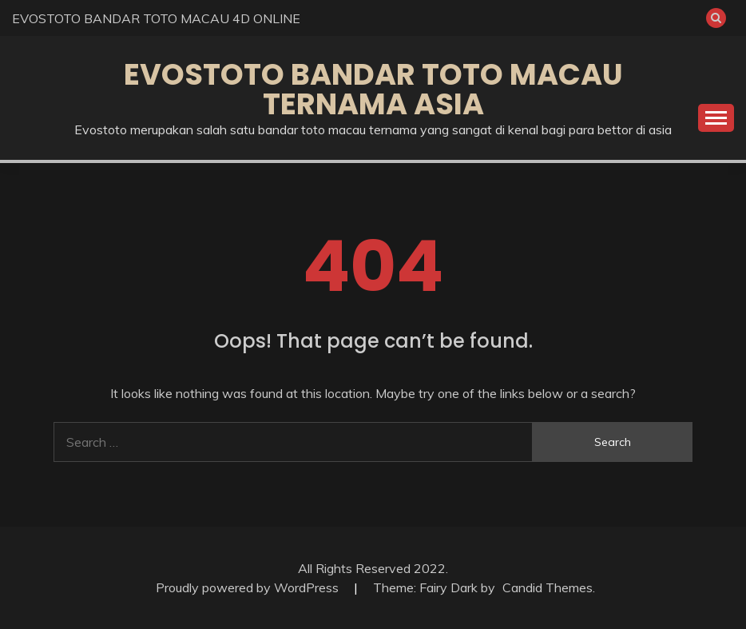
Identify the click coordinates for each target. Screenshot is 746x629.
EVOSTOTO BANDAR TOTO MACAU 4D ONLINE (156, 18)
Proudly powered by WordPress (249, 587)
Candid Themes (547, 587)
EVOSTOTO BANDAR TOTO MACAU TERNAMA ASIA (373, 89)
